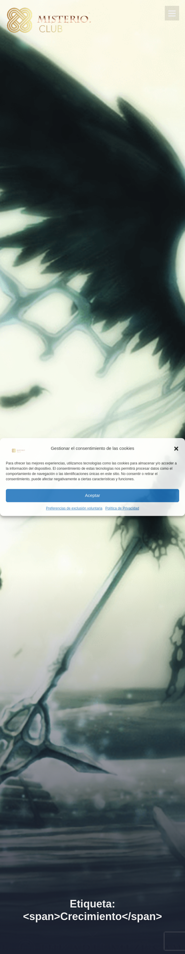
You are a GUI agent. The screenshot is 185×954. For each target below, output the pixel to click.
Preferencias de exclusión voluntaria (74, 508)
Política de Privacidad (122, 508)
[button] (176, 448)
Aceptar (92, 495)
